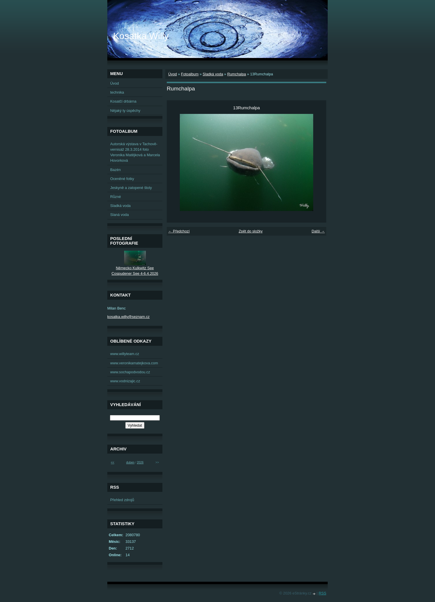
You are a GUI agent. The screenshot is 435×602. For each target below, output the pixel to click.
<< (112, 462)
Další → (318, 231)
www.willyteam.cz (124, 354)
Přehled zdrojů (122, 500)
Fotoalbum (189, 74)
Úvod (172, 74)
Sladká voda (213, 74)
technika (117, 92)
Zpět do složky (251, 231)
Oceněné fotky (122, 179)
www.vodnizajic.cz (125, 381)
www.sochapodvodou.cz (130, 372)
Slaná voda (119, 214)
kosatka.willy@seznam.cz (128, 316)
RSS (322, 593)
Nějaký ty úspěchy (125, 110)
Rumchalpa (236, 74)
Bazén (115, 170)
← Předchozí (179, 231)
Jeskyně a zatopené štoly (131, 187)
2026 (140, 462)
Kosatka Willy (141, 36)
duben (130, 462)
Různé (115, 196)
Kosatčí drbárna (123, 101)
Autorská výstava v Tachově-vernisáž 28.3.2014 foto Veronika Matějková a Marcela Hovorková (135, 152)
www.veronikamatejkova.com (134, 363)
